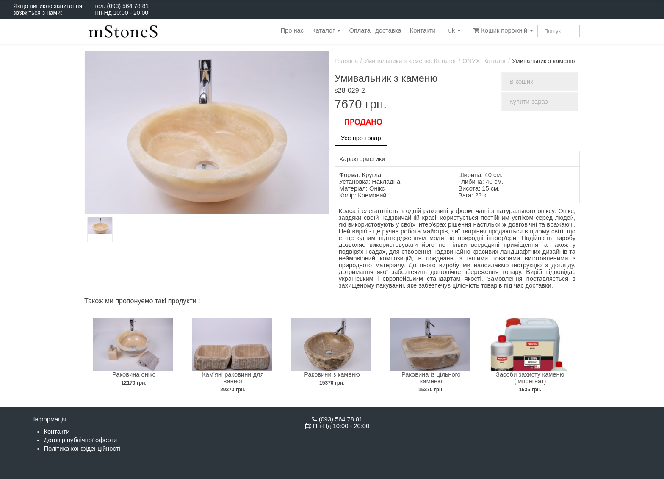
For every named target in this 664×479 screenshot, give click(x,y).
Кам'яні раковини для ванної (232, 378)
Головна (346, 61)
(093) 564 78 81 (128, 6)
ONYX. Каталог (484, 61)
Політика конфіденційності (82, 448)
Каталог (326, 30)
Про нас (292, 30)
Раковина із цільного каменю (431, 378)
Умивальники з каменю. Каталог (410, 61)
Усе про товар (361, 138)
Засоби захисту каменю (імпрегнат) (530, 378)
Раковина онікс (133, 374)
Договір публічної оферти (80, 440)
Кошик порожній (503, 30)
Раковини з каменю (332, 374)
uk (454, 30)
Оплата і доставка (375, 30)
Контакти (423, 30)
